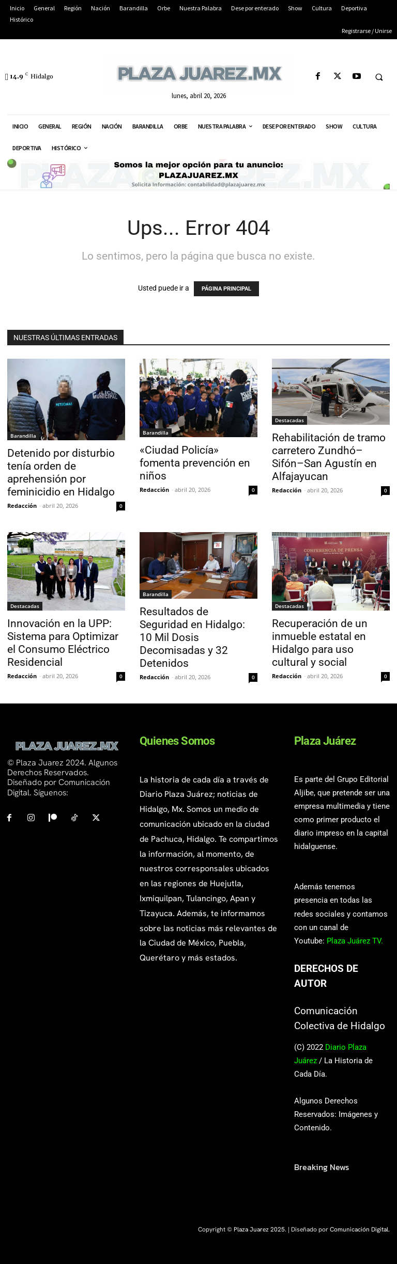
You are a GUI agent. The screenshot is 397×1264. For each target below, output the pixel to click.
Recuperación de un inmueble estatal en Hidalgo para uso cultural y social (320, 642)
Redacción (22, 505)
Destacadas (289, 420)
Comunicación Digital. (360, 1229)
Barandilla (23, 435)
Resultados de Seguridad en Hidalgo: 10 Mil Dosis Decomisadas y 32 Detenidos (192, 637)
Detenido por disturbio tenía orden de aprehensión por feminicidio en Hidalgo (61, 472)
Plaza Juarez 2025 (259, 1229)
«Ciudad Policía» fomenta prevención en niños (195, 463)
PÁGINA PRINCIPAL (226, 288)
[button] (379, 77)
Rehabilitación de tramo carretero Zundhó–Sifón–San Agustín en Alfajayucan (329, 457)
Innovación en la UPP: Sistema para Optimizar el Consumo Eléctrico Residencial (62, 642)
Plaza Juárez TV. (355, 941)
